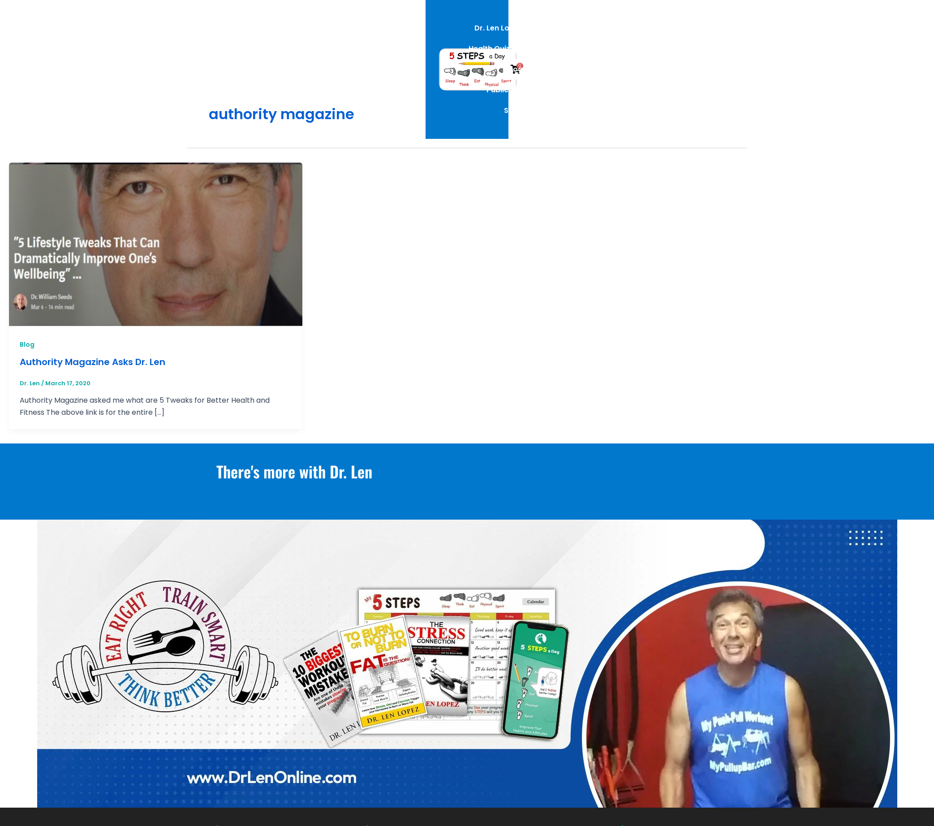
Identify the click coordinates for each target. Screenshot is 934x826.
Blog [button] (552, 34)
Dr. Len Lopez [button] (412, 34)
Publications (605, 34)
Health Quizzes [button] (490, 34)
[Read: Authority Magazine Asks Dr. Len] (155, 245)
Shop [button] (660, 34)
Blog (27, 344)
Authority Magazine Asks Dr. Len (92, 362)
